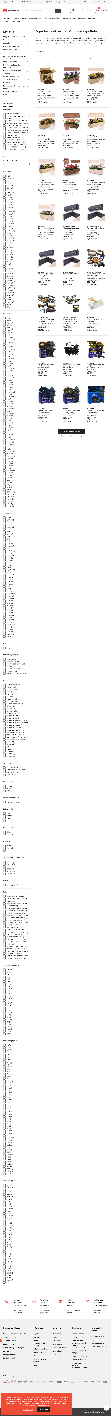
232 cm (10, 501)
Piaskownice (7, 83)
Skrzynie (91, 18)
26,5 (9, 344)
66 (9, 1240)
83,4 (9, 430)
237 (10, 1174)
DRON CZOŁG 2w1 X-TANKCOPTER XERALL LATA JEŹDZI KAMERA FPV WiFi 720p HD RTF (71, 322)
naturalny (13, 718)
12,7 (9, 1071)
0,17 (9, 1048)
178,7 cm (11, 497)
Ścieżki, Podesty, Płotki (11, 79)
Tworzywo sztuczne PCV (17, 673)
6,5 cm (10, 520)
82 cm (10, 269)
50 (8, 1010)
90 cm (11, 440)
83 (9, 1133)
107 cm (10, 278)
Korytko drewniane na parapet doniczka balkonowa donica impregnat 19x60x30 (71, 185)
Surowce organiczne (11, 76)
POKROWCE (66, 18)
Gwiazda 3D (12, 927)
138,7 (10, 1155)
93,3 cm (10, 447)
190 (9, 1283)
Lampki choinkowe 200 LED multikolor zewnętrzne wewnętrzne (95, 413)
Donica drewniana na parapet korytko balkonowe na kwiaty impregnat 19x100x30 (46, 140)
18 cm (10, 193)
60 (8, 245)
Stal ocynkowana (15, 671)
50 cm (10, 380)
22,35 (10, 1081)
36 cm (11, 224)
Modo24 (41, 90)
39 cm (10, 226)
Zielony (11, 756)
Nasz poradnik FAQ (10, 1355)
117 (9, 468)
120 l (9, 832)
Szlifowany (13, 802)
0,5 (9, 1045)
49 (9, 1008)
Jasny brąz (12, 711)
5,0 (9, 974)
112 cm (10, 286)
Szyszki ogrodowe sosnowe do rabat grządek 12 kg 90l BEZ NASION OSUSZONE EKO (46, 94)
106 (9, 1259)
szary (11, 751)
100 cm (10, 274)
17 (8, 1078)
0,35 (9, 1055)
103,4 (10, 459)
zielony (11, 754)
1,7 (9, 518)
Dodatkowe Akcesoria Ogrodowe (11, 66)
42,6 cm (11, 570)
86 (9, 1254)
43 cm (10, 572)
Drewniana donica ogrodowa (18, 908)
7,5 (9, 977)
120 (9, 478)
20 (9, 198)
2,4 (9, 176)
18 (9, 1194)
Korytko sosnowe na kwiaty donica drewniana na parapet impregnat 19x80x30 (71, 140)
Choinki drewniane (10, 53)
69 (9, 1015)
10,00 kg (10, 869)
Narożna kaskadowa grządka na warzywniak (18, 946)
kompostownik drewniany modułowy (18, 932)
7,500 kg (11, 862)
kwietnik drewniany (15, 937)
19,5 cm (10, 333)
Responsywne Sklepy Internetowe (95, 1412)
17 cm (10, 323)
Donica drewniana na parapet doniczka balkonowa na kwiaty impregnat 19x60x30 (46, 231)
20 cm (10, 200)
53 (8, 587)
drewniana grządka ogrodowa (18, 913)
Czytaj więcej (28, 1409)
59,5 (9, 1233)
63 (9, 1117)
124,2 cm (11, 295)
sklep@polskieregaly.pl (99, 2)
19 (9, 195)
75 (9, 1244)
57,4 (9, 1109)
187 (9, 307)
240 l (10, 834)
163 (9, 1164)
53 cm (10, 385)
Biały (10, 692)
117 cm (11, 471)
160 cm (11, 492)
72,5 (9, 250)
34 (9, 996)
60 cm (11, 392)
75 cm (10, 603)
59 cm (10, 387)
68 (9, 1119)
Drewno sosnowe (16, 664)
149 (9, 1159)
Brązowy (12, 699)
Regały (7, 18)
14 (8, 1074)
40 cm (10, 228)
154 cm (10, 305)
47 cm (10, 236)
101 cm (10, 276)
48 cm (10, 579)
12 (8, 982)
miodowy (11, 713)
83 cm (10, 428)
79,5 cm (11, 262)
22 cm (10, 205)
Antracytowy (13, 685)
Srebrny (11, 747)
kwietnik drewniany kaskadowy (18, 942)
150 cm (10, 302)
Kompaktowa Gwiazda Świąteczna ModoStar (16, 87)
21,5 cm (10, 202)
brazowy (11, 697)
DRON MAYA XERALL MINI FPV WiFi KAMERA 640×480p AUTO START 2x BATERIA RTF (96, 277)
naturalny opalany (15, 728)
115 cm (10, 463)
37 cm (10, 558)
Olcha (10, 742)
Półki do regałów (52, 18)
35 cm (10, 364)
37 (9, 998)
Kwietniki (6, 43)
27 (9, 986)
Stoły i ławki (10, 21)
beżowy (11, 687)
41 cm (10, 568)
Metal (10, 666)
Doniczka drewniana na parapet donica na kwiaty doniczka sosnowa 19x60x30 (96, 185)
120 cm (10, 293)
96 (9, 1256)
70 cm (10, 248)
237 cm (11, 504)
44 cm (10, 378)
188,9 (10, 1169)
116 (9, 1263)
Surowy (11, 775)
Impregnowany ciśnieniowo (18, 770)
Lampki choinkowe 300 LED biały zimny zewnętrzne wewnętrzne (46, 413)
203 (10, 1171)
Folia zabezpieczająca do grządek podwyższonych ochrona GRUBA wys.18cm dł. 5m (71, 278)
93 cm (10, 444)
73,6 (9, 1124)
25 (9, 541)
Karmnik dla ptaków (15, 930)
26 (9, 1204)
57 (9, 589)
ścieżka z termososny (16, 958)
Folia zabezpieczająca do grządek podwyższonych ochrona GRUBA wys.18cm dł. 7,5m (46, 278)
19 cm (10, 330)
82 (9, 267)
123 (9, 1271)
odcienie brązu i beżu (16, 732)
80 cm (10, 423)
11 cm (9, 529)
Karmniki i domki (9, 40)
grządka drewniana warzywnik (18, 923)
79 (9, 1017)
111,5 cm (10, 283)
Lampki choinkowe (10, 91)
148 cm (10, 637)
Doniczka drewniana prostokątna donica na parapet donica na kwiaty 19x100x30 (95, 94)
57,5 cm (11, 591)
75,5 (9, 1247)
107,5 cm (11, 281)
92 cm (10, 442)
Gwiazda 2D (12, 925)
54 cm (11, 240)
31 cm (10, 356)
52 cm (10, 238)
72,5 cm (11, 252)
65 (9, 1237)
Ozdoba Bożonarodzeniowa (18, 949)
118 (9, 1268)
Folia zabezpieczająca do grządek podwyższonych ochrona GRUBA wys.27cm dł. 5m (95, 232)
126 (101, 57)
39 (9, 1102)
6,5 (9, 1069)
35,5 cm (10, 366)
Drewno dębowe (14, 662)
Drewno (11, 659)
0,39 (9, 1057)
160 (9, 1031)
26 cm (10, 207)
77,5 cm (10, 409)
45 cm (11, 231)
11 (8, 190)
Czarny (11, 706)
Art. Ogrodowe (79, 18)
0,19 (9, 1050)
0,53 (9, 1062)
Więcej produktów (72, 431)
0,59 (9, 1064)
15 (8, 1076)
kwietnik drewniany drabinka (18, 939)
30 (9, 217)
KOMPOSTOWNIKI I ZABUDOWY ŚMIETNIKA (14, 57)
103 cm (11, 456)
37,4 (9, 1001)
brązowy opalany (15, 704)
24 (9, 1083)
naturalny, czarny (15, 725)
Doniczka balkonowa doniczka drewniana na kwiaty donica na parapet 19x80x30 (96, 140)
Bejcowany (13, 768)
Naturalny (12, 716)
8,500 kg (11, 867)
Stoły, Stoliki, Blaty (10, 62)
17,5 (9, 325)
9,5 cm (10, 527)
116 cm (10, 290)
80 (9, 264)
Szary (10, 749)
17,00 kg (11, 871)
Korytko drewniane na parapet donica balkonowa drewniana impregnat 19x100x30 (71, 94)
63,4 (9, 399)
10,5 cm (10, 188)
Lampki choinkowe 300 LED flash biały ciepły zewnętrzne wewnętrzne (95, 368)
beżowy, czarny (14, 690)
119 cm (10, 475)
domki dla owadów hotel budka (18, 899)
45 (9, 1005)
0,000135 (11, 1185)
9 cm (10, 186)
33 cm (10, 359)
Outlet (20, 21)
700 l (9, 788)
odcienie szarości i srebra (18, 737)
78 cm (10, 257)
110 (9, 1024)
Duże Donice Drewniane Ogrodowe (12, 72)
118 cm (10, 473)
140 (9, 487)
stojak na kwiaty (14, 954)
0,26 (9, 1052)
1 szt (10, 816)
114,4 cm (11, 288)
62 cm (10, 394)
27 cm (11, 212)
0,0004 (10, 1187)
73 (9, 1121)
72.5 (9, 1242)
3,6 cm (10, 179)
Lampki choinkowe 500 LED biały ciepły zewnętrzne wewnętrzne (46, 368)
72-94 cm (11, 255)
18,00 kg (11, 874)
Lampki (10, 944)
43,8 (10, 1003)
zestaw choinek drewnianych (18, 956)
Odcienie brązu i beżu (16, 735)
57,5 (9, 243)
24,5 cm (11, 340)
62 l (10, 786)
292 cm (10, 506)
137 (9, 485)
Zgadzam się (43, 1409)
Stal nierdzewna (14, 669)
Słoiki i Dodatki (35, 18)
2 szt (10, 848)
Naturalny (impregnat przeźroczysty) (18, 723)
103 (10, 1145)
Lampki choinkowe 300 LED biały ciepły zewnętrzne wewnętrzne (71, 413)
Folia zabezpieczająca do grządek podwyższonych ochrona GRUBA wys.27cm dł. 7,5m (71, 232)
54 (9, 1228)
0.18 (9, 1067)
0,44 (9, 1059)
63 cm (10, 397)
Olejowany (13, 772)
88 (9, 432)
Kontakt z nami (9, 1358)
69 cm (10, 404)
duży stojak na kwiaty (16, 920)
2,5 (9, 972)
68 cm (10, 402)
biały (10, 694)
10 (9, 818)
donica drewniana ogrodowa (18, 904)
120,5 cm (11, 482)
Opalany (11, 744)
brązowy (12, 701)
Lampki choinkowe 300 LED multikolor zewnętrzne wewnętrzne (71, 368)
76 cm (10, 606)
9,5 (9, 525)
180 (9, 1034)
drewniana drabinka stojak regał (18, 911)
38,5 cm (11, 368)
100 (9, 449)
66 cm (10, 601)
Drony (5, 95)
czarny (11, 709)
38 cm (10, 560)
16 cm (10, 532)
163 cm (10, 494)
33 (9, 553)
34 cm (10, 221)
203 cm (11, 499)
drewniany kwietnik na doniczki (18, 915)
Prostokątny (13, 885)
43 (9, 1221)
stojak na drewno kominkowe (18, 951)
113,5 (9, 1150)
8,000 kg (11, 864)
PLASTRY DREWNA (20, 18)
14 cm (10, 321)
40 (9, 373)
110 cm (10, 461)
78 (8, 411)
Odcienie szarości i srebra (18, 740)
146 (9, 297)
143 (9, 1275)
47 (9, 233)
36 (9, 1098)
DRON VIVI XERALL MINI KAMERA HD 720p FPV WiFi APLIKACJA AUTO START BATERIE (46, 322)
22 (9, 335)
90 (9, 437)
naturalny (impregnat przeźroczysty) (18, 721)
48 (9, 1107)
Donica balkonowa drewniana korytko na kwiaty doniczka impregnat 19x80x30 (46, 185)
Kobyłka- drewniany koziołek (14, 37)
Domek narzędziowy (15, 896)
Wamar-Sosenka (69, 226)
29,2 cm (11, 349)
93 (9, 1140)
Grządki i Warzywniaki (11, 46)
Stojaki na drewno (10, 50)
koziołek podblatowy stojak (18, 934)
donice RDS (12, 906)
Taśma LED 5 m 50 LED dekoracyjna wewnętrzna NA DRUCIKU (95, 322)
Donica (11, 901)
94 (9, 271)
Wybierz (41, 57)
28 (9, 989)
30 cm (10, 219)
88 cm (10, 435)
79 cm (10, 259)
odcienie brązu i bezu (15, 730)
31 (8, 1211)
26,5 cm (10, 209)
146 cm (10, 300)
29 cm (10, 214)
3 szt (10, 850)
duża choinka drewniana (17, 918)
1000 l (10, 791)
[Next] (105, 57)
